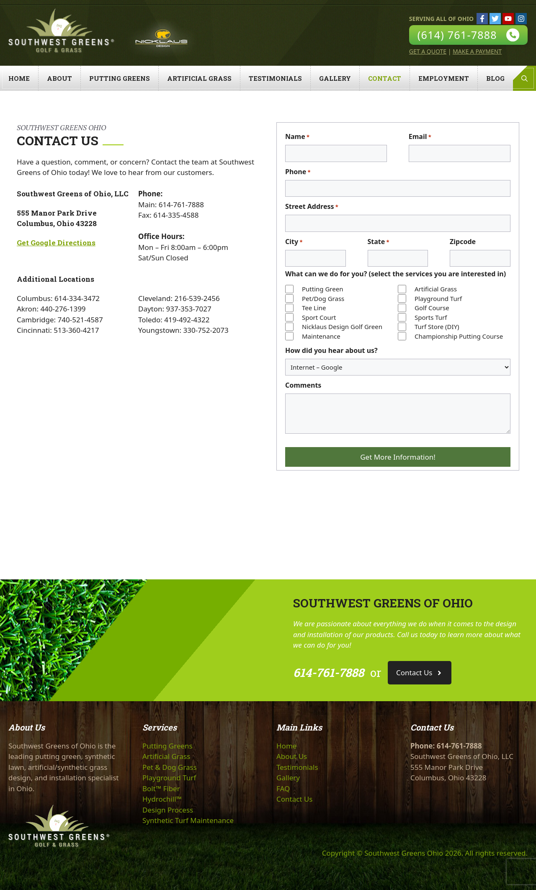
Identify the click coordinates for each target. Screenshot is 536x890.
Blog (495, 78)
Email (420, 136)
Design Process (167, 810)
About (59, 78)
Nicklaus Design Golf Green (342, 326)
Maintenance (321, 336)
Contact (384, 78)
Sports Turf (431, 317)
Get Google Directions (56, 242)
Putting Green (322, 289)
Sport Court (319, 317)
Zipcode (463, 241)
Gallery (335, 78)
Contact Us (294, 799)
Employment (443, 78)
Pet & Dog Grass (169, 767)
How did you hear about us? (331, 350)
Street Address (311, 206)
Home (19, 78)
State (378, 242)
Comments (303, 385)
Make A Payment (477, 51)
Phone (298, 172)
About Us (291, 756)
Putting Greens (119, 78)
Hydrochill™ (162, 799)
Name (297, 136)
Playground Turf (438, 298)
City (293, 242)
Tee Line (314, 308)
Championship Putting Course (459, 336)
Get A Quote (427, 51)
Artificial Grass (199, 78)
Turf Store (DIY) (437, 326)
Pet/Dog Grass (323, 298)
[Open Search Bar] (524, 78)
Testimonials (275, 78)
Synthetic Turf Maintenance (188, 820)
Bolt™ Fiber (161, 788)
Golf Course (432, 308)
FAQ (283, 788)
